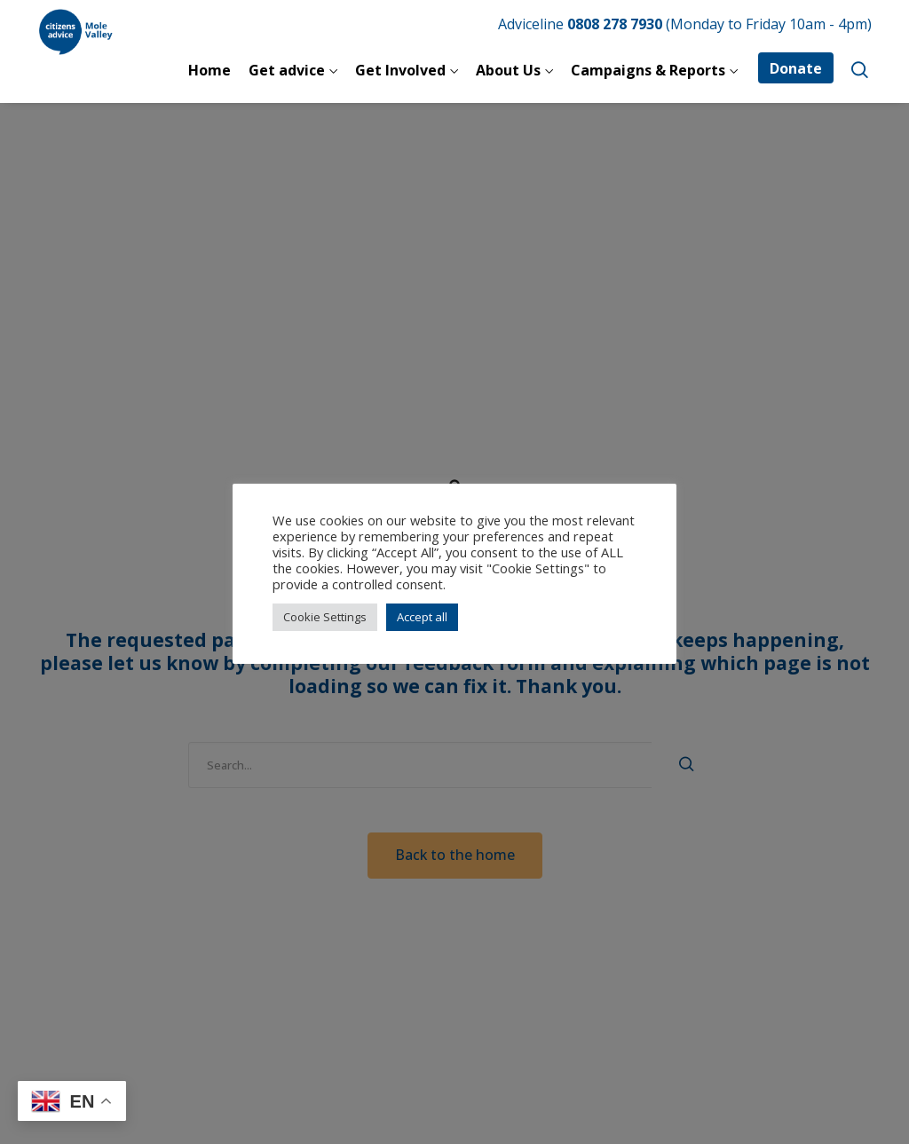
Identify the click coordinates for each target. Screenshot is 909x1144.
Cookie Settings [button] (325, 617)
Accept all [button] (422, 617)
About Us (508, 70)
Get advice (287, 70)
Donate (796, 68)
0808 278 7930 (614, 24)
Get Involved (400, 70)
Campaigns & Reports (648, 70)
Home (209, 70)
